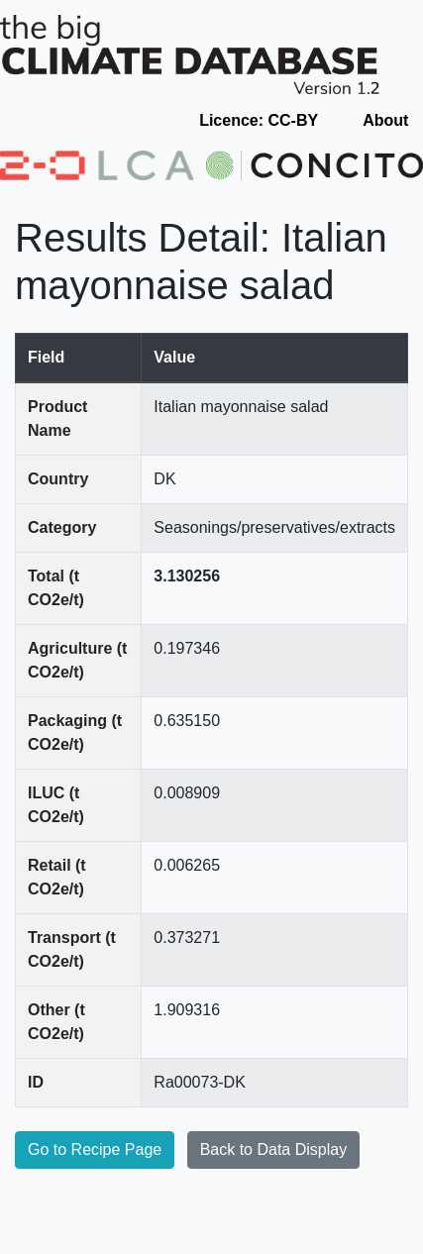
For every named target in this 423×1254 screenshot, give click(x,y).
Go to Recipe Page (94, 1149)
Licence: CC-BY (258, 120)
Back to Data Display (274, 1149)
